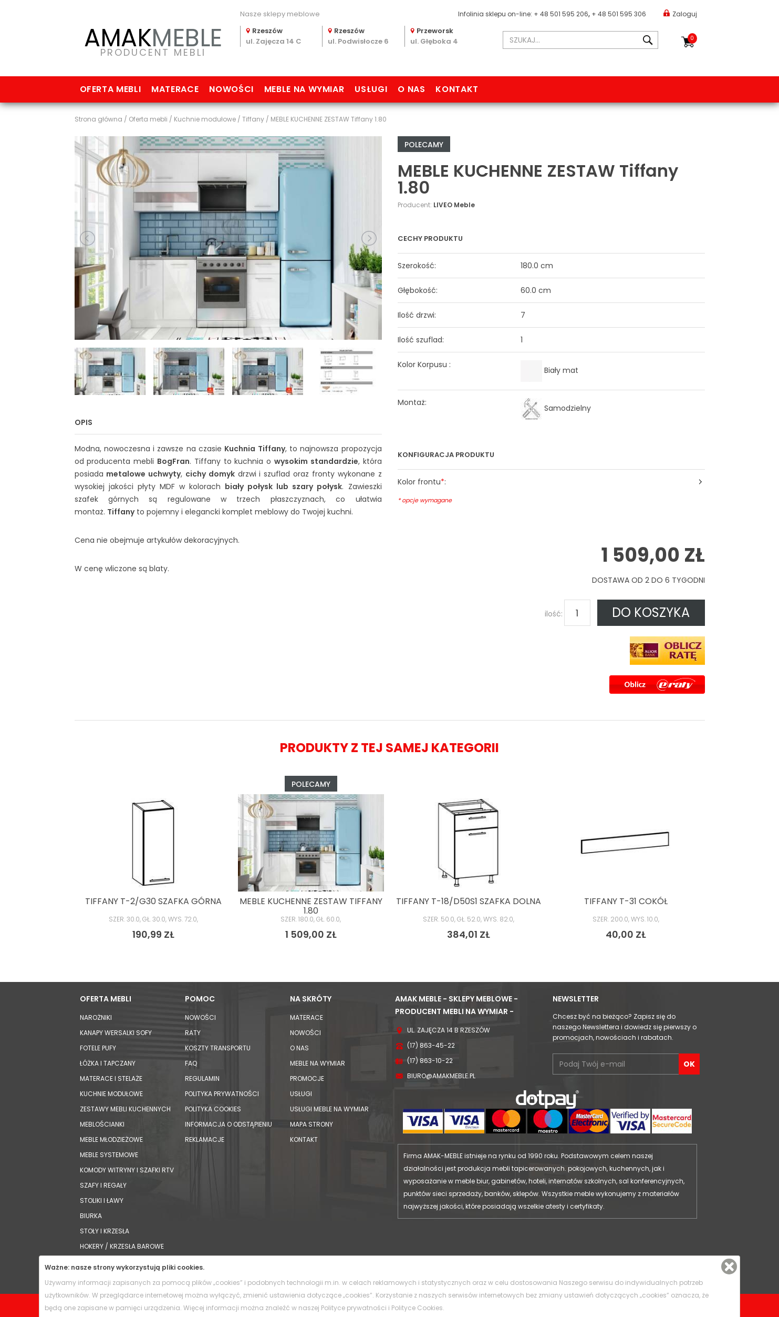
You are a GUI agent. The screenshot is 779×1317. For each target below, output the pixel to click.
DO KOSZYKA (651, 612)
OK (689, 1064)
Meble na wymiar (304, 89)
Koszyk (692, 38)
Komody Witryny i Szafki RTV (127, 1170)
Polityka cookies (213, 1109)
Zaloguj (680, 13)
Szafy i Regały (103, 1185)
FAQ (191, 1063)
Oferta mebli (110, 89)
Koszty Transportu (218, 1048)
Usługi (371, 89)
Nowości (231, 89)
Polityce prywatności (354, 1307)
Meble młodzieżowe (111, 1139)
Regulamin (202, 1078)
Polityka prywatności (222, 1093)
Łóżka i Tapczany (108, 1063)
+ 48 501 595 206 (561, 13)
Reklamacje (204, 1139)
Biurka (91, 1215)
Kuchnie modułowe (111, 1093)
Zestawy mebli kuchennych (125, 1109)
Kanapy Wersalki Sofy (116, 1032)
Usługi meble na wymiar (329, 1109)
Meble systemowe (109, 1154)
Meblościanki (102, 1124)
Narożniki (96, 1017)
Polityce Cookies (417, 1307)
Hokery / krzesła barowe (122, 1246)
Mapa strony (311, 1124)
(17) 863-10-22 (430, 1060)
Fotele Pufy (98, 1048)
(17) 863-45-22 (431, 1045)
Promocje (307, 1078)
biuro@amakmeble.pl (441, 1075)
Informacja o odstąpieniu (228, 1124)
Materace (175, 89)
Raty (193, 1032)
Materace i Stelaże (111, 1078)
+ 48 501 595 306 (618, 13)
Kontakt (456, 89)
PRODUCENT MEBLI (153, 40)
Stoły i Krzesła (104, 1231)
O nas (411, 89)
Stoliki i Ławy (101, 1200)
